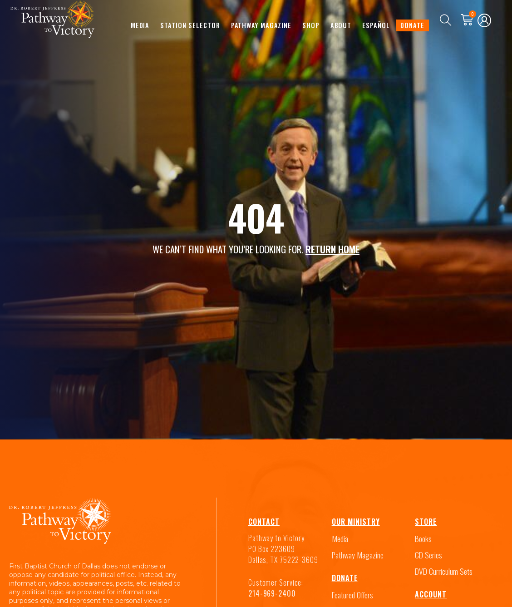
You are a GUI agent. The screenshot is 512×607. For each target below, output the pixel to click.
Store (426, 520)
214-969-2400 (272, 592)
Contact (264, 520)
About (341, 25)
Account (431, 592)
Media (140, 25)
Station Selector (190, 25)
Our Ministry (356, 520)
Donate (412, 25)
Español (375, 25)
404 (256, 216)
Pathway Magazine (261, 25)
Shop (311, 25)
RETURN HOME (332, 248)
